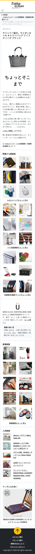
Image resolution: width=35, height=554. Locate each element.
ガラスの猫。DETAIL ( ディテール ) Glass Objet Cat (22, 455)
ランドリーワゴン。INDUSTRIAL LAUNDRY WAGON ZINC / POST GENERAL (22, 474)
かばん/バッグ (8, 17)
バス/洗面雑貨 (19, 17)
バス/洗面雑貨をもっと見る (17, 247)
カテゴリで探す (17, 537)
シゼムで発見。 (8, 131)
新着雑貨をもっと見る (17, 423)
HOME (4, 15)
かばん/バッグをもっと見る (17, 200)
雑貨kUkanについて (17, 544)
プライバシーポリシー (17, 547)
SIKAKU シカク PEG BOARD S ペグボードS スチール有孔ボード (21, 446)
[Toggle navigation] (2, 10)
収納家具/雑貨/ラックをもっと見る (17, 295)
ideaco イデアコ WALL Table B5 (22, 436)
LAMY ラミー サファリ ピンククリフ (22, 464)
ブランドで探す (17, 540)
